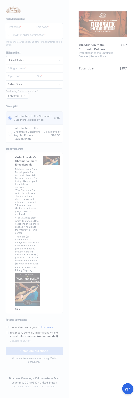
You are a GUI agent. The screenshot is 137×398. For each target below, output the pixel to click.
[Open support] (127, 388)
